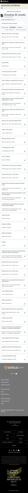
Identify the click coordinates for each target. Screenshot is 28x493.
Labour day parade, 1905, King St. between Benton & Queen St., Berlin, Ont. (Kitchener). (13, 251)
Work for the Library (5, 398)
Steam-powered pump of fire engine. (10, 338)
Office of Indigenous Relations (14, 464)
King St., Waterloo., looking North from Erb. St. (13, 80)
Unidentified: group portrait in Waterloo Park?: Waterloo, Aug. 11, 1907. (13, 99)
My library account (5, 384)
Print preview (4, 27)
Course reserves (5, 382)
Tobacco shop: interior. (7, 129)
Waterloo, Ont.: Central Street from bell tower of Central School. (13, 280)
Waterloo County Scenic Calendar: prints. (11, 346)
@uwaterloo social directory (14, 452)
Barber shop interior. (7, 233)
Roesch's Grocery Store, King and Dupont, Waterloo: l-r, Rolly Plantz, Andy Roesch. (12, 327)
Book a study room (5, 389)
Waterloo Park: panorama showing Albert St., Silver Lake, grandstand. (14, 193)
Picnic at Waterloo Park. (7, 291)
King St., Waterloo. (6, 156)
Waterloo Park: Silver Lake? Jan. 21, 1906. (11, 53)
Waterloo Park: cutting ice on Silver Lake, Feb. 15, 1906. (13, 43)
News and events (5, 394)
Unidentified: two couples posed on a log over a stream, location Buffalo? (13, 204)
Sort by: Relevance (9, 29)
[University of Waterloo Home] (4, 1)
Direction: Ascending (21, 29)
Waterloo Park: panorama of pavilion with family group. (13, 184)
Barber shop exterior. (7, 300)
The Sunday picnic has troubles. (9, 71)
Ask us (2, 403)
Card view (12, 27)
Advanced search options (9, 23)
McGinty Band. (5, 62)
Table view (19, 27)
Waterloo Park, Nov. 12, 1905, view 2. (10, 33)
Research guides (5, 379)
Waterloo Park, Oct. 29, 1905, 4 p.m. (10, 262)
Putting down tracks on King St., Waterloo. (12, 165)
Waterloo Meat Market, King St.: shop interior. (12, 309)
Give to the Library (5, 401)
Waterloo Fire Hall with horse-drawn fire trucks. (13, 89)
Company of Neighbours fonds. (9, 355)
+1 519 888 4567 (14, 425)
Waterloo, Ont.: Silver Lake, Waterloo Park (11, 120)
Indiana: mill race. (6, 215)
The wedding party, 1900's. (8, 147)
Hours (2, 391)
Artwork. (4, 242)
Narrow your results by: (14, 11)
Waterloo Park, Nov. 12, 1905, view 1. (10, 174)
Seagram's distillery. (6, 224)
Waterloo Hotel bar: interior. (8, 138)
